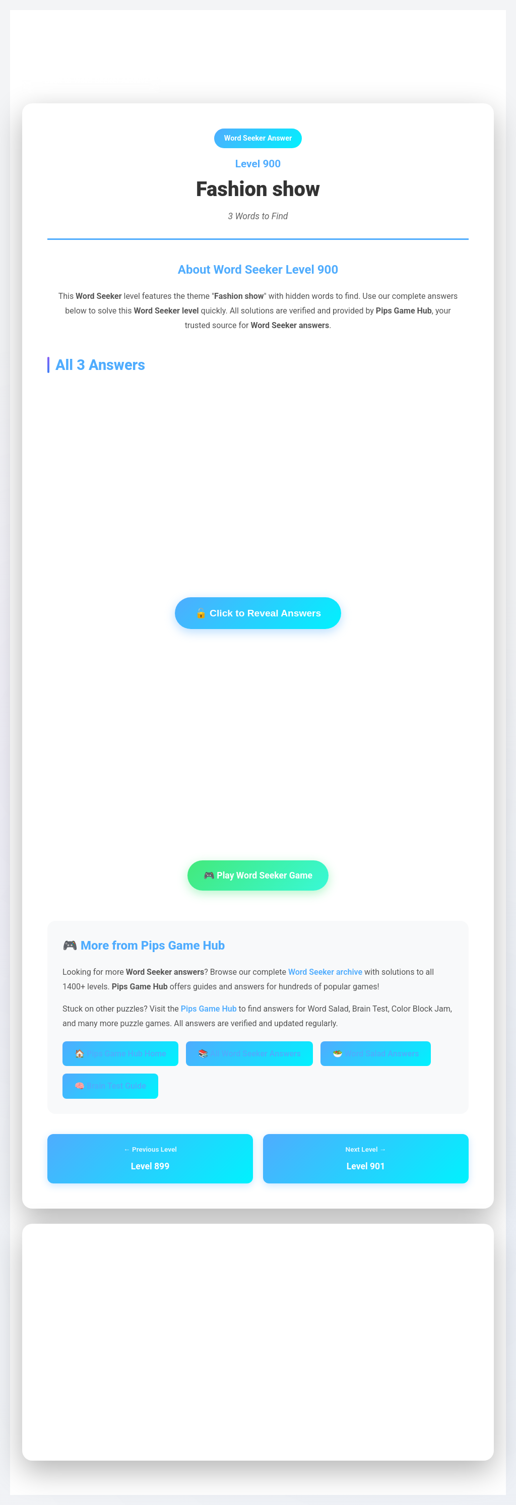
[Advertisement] (258, 469)
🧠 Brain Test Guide (110, 1086)
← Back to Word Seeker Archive (91, 80)
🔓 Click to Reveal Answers (258, 613)
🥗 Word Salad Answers (376, 1053)
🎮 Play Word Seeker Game (258, 875)
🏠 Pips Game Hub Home (120, 1053)
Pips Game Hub (57, 46)
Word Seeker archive (325, 972)
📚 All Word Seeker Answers (249, 1053)
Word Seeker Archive (131, 46)
